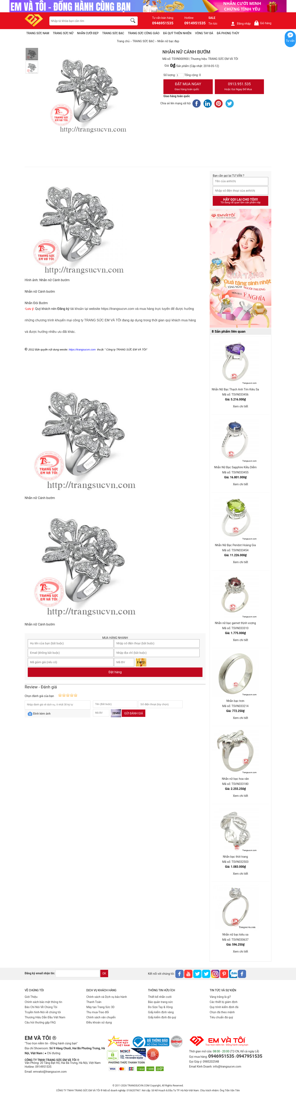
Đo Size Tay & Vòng (160, 1007)
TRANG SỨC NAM (37, 33)
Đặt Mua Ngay (188, 87)
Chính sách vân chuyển (101, 1017)
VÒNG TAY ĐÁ (204, 33)
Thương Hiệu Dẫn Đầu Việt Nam (45, 1017)
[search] (134, 21)
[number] (180, 75)
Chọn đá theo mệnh (222, 1012)
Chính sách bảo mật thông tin (43, 1002)
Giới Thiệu (31, 996)
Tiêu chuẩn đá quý (221, 1017)
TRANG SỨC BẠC (113, 33)
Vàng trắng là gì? (220, 996)
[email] (77, 973)
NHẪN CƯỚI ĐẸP (88, 33)
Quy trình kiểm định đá (224, 1007)
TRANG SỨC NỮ (63, 33)
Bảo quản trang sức (160, 1002)
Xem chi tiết (240, 406)
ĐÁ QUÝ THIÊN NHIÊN (177, 33)
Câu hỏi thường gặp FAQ (40, 1022)
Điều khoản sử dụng (99, 1022)
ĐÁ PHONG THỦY (228, 33)
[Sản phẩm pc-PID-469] (240, 268)
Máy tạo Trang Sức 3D (100, 1007)
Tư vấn (290, 40)
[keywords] (86, 21)
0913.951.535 (239, 87)
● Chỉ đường (52, 1053)
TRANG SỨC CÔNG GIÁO (144, 33)
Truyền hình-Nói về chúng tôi (43, 1012)
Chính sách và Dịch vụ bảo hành (106, 996)
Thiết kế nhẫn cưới (159, 996)
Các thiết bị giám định (223, 1002)
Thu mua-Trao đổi (97, 1012)
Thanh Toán (93, 1002)
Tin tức (212, 23)
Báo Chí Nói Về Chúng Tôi (41, 1007)
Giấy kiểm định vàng (161, 1012)
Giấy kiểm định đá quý (162, 1017)
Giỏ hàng (262, 23)
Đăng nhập (240, 23)
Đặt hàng (115, 672)
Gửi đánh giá (133, 713)
